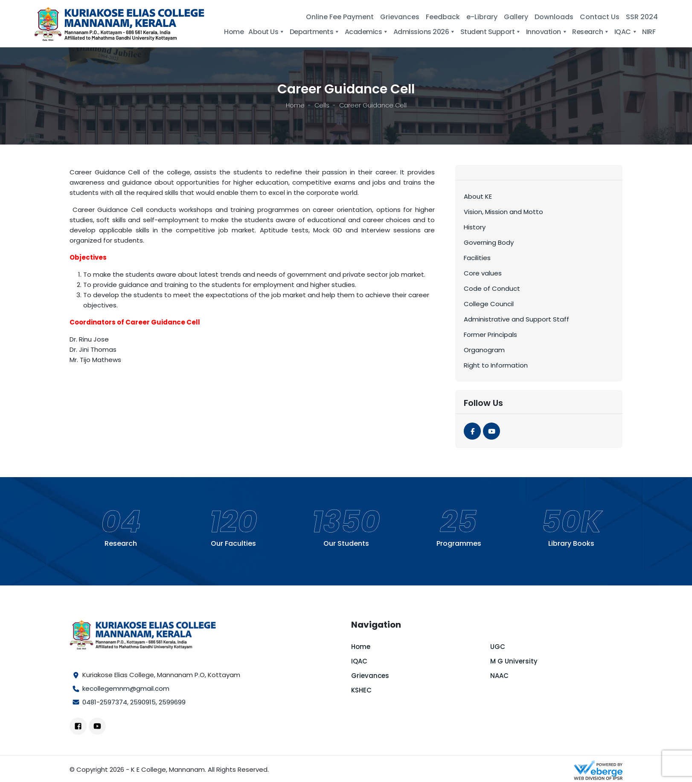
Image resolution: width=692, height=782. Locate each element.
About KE (478, 196)
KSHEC (361, 690)
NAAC (499, 675)
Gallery (516, 17)
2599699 (172, 702)
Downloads (554, 17)
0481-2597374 (104, 702)
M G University (514, 661)
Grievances (399, 17)
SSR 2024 (642, 17)
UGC (497, 646)
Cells (321, 105)
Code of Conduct (492, 288)
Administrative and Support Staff (516, 319)
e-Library (481, 17)
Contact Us (599, 17)
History (475, 227)
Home (295, 105)
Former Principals (490, 334)
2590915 (143, 702)
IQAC (359, 661)
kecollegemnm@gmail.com (125, 688)
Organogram (484, 349)
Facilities (477, 257)
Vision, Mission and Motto (503, 211)
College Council (489, 303)
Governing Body (489, 242)
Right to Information (496, 365)
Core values (483, 273)
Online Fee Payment (340, 17)
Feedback (443, 17)
